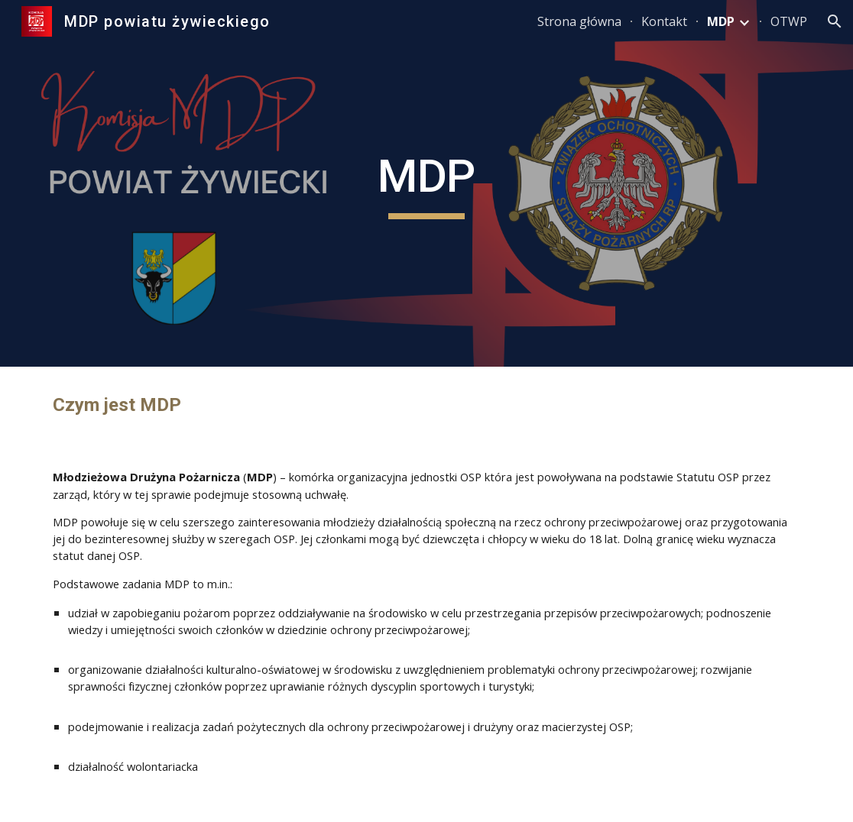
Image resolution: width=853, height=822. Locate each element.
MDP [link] (721, 21)
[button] (834, 21)
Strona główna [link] (579, 21)
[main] (427, 183)
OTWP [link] (788, 21)
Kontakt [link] (664, 21)
